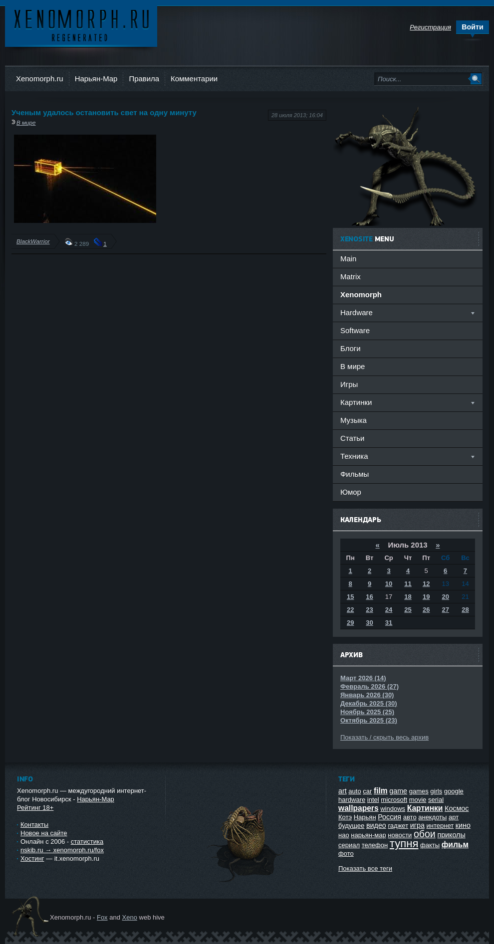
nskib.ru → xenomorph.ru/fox (62, 850)
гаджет (398, 825)
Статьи (352, 438)
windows (392, 808)
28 (465, 609)
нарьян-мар (368, 835)
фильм (455, 844)
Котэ (345, 817)
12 (426, 583)
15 (350, 596)
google (454, 791)
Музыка (353, 420)
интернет (440, 825)
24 (388, 609)
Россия (389, 817)
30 (369, 622)
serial (436, 799)
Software (355, 330)
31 (388, 622)
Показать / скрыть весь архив (384, 737)
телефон (375, 845)
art (342, 791)
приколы (451, 835)
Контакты (34, 824)
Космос (457, 808)
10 (388, 583)
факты (430, 845)
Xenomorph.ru (39, 78)
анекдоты (432, 817)
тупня (404, 843)
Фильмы (354, 474)
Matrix (350, 276)
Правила (144, 78)
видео (376, 825)
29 (350, 622)
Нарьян (365, 817)
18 (407, 596)
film (381, 790)
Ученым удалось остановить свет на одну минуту (104, 112)
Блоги (350, 348)
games (419, 791)
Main (348, 258)
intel (373, 799)
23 (369, 609)
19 (426, 596)
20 (445, 596)
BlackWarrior (33, 241)
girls (436, 791)
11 (407, 583)
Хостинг (32, 858)
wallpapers (358, 808)
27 (445, 609)
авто (410, 817)
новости (400, 835)
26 (426, 609)
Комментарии (194, 78)
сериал (349, 845)
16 (369, 596)
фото (346, 853)
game (398, 791)
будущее (351, 825)
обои (425, 833)
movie (418, 799)
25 (407, 609)
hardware (351, 799)
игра (417, 825)
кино (463, 825)
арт (454, 817)
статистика (87, 841)
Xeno (129, 917)
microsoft (394, 799)
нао (343, 835)
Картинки (425, 808)
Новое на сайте (43, 833)
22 (350, 609)
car (367, 791)
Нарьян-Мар (96, 78)
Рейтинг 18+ (35, 807)
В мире (26, 122)
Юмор (350, 492)
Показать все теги (365, 868)
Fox (102, 917)
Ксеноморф (81, 24)
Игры (349, 384)
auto (354, 791)
